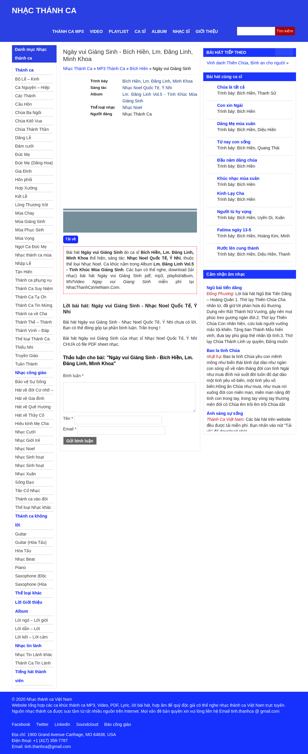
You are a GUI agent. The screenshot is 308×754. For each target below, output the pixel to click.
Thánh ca (24, 70)
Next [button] (102, 223)
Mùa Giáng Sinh (30, 221)
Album (159, 31)
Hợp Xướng (26, 188)
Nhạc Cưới (25, 432)
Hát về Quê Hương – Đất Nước (33, 407)
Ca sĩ (140, 31)
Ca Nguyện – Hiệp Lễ (32, 88)
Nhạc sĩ (181, 31)
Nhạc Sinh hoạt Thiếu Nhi (29, 466)
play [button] (86, 222)
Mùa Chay (24, 213)
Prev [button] (71, 223)
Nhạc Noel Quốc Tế (140, 87)
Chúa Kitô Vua (28, 121)
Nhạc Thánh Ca (44, 10)
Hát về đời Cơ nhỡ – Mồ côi (34, 391)
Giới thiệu (207, 31)
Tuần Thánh (26, 364)
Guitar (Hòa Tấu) (31, 542)
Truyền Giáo (26, 355)
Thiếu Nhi (24, 347)
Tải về (71, 239)
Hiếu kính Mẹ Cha (32, 423)
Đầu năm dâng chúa (237, 160)
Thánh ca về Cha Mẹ (31, 314)
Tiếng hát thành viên (30, 676)
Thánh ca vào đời (31, 499)
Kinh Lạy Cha (230, 193)
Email (69, 429)
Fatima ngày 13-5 (234, 229)
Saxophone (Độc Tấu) (31, 577)
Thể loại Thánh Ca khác (32, 339)
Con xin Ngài (230, 105)
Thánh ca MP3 (68, 31)
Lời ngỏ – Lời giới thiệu (31, 621)
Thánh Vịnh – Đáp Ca (32, 331)
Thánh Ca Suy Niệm (34, 288)
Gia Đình (23, 171)
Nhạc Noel (132, 107)
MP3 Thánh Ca (111, 68)
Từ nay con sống (233, 141)
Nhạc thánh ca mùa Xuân (33, 256)
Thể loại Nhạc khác (33, 507)
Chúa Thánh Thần (32, 129)
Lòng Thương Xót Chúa (31, 205)
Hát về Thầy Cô (29, 415)
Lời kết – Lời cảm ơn (31, 638)
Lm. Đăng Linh (156, 81)
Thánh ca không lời (31, 520)
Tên (68, 418)
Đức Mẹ (22, 154)
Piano (20, 567)
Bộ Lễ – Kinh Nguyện (27, 80)
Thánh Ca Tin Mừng (33, 305)
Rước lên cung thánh (238, 248)
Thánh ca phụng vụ (33, 280)
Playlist (118, 31)
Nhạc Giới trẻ (27, 440)
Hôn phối (23, 179)
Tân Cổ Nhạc (27, 490)
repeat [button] (121, 223)
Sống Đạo (24, 482)
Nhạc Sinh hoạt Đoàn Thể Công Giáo (30, 458)
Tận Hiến (23, 271)
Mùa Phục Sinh (29, 229)
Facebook (21, 724)
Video (96, 31)
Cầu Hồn (23, 104)
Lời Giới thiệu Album (29, 607)
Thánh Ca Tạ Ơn (30, 297)
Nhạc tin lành (28, 645)
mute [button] (157, 222)
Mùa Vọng (24, 238)
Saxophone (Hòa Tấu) (31, 585)
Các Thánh (25, 95)
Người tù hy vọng (234, 211)
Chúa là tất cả (230, 87)
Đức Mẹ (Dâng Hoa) (34, 162)
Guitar (21, 534)
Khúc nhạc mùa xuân (238, 178)
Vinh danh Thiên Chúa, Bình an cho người (246, 62)
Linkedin (62, 724)
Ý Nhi (167, 87)
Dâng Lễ (23, 137)
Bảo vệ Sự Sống (30, 381)
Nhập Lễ (23, 263)
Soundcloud (87, 724)
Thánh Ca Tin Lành (33, 663)
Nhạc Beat (25, 559)
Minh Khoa (183, 81)
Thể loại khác (28, 593)
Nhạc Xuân (25, 473)
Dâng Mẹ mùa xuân (236, 123)
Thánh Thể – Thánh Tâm (33, 323)
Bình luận (73, 375)
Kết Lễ (21, 196)
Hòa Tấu (23, 550)
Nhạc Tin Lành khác (33, 654)
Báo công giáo (117, 724)
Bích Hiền (139, 68)
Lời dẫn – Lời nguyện (27, 629)
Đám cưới (24, 146)
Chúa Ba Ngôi (28, 112)
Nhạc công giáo (30, 372)
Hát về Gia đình (30, 398)
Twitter (42, 724)
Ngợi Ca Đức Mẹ (31, 246)
